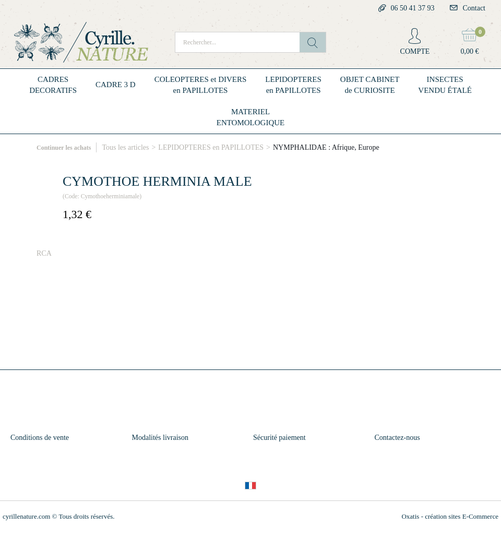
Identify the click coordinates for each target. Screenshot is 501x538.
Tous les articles (125, 147)
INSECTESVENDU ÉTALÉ (445, 84)
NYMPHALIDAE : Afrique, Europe (326, 147)
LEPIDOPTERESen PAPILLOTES (293, 84)
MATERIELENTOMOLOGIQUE (251, 117)
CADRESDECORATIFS (53, 84)
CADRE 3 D (116, 84)
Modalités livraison (160, 437)
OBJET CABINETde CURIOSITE (369, 84)
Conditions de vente (39, 437)
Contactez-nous (397, 437)
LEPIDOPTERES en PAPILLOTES (211, 147)
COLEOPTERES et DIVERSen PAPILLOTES (200, 84)
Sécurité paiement (279, 437)
